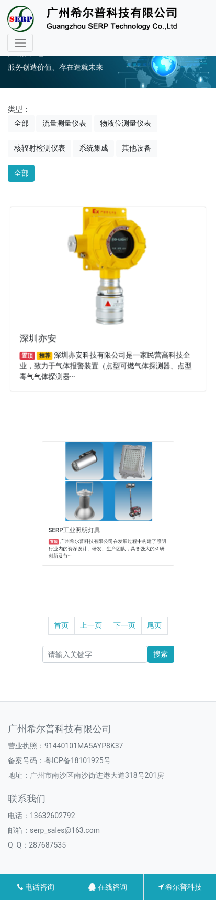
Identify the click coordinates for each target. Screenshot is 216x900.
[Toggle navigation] (20, 43)
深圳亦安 (41, 336)
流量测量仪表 (64, 123)
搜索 (160, 654)
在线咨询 (107, 887)
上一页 (91, 625)
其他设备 (136, 148)
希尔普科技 (180, 887)
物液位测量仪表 (125, 123)
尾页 (154, 625)
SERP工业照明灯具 (87, 520)
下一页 (124, 625)
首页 (61, 625)
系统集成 (93, 148)
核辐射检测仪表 (39, 148)
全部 (21, 123)
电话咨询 (35, 887)
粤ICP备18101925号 (77, 760)
